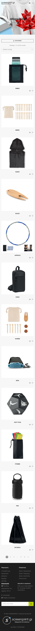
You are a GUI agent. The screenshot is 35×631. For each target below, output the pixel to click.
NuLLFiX (28, 614)
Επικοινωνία (22, 578)
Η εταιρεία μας (5, 571)
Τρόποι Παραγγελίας (25, 571)
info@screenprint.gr (9, 598)
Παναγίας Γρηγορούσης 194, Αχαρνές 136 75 (6, 588)
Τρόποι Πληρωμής (24, 573)
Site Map (4, 581)
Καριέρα (3, 578)
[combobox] (17, 49)
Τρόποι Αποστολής (24, 576)
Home (8, 22)
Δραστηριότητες (15, 22)
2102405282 (6, 595)
